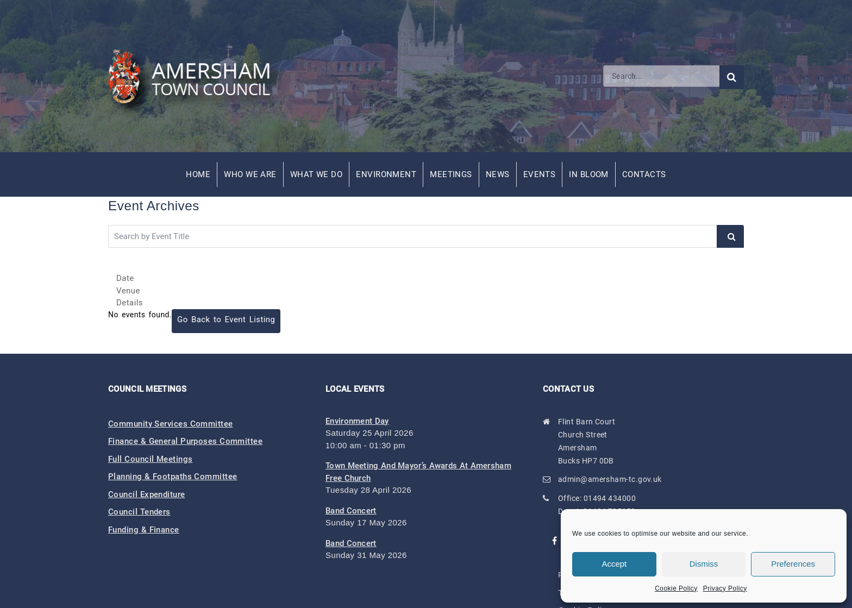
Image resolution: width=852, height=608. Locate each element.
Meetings (451, 174)
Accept (614, 563)
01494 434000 (610, 498)
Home (198, 174)
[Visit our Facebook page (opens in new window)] (555, 541)
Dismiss (704, 563)
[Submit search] (731, 77)
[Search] (661, 76)
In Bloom (589, 174)
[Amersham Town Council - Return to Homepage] (195, 76)
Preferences (793, 563)
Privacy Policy (725, 588)
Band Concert (351, 511)
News (498, 174)
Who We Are (250, 174)
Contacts (644, 174)
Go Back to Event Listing (226, 319)
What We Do (316, 174)
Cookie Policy (676, 588)
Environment (386, 174)
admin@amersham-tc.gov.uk (610, 479)
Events (539, 174)
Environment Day (357, 421)
